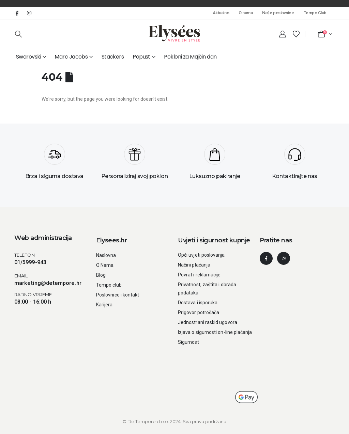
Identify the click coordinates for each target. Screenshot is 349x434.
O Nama (104, 265)
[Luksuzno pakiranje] (214, 164)
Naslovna (106, 255)
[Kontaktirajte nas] (295, 164)
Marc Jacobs (71, 57)
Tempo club (109, 285)
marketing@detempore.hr (47, 283)
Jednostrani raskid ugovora (207, 322)
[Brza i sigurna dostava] (54, 164)
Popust (141, 57)
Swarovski (28, 57)
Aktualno (221, 12)
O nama (246, 12)
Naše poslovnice (278, 12)
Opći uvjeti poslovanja (201, 255)
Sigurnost (188, 342)
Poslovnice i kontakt (117, 295)
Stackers (113, 57)
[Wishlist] (296, 34)
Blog (101, 275)
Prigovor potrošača (198, 312)
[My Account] (282, 34)
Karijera (104, 304)
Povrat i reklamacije (199, 274)
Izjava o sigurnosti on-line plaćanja (215, 332)
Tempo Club (315, 12)
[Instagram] (29, 13)
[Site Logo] (174, 33)
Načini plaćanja (194, 265)
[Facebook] (17, 13)
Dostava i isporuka (197, 302)
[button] (18, 34)
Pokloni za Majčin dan (190, 57)
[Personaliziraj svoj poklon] (134, 164)
